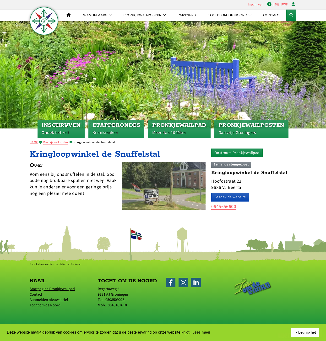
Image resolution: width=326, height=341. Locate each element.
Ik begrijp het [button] (305, 332)
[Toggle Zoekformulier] (291, 15)
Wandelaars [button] (95, 15)
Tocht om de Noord (45, 305)
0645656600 (223, 206)
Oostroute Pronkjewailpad (237, 152)
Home (34, 142)
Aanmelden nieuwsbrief (49, 299)
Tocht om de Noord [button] (227, 15)
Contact (271, 15)
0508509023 (115, 299)
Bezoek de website (230, 197)
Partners (187, 15)
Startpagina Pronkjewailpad (52, 289)
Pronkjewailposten (55, 142)
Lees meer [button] (201, 332)
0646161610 (117, 305)
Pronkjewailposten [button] (142, 15)
